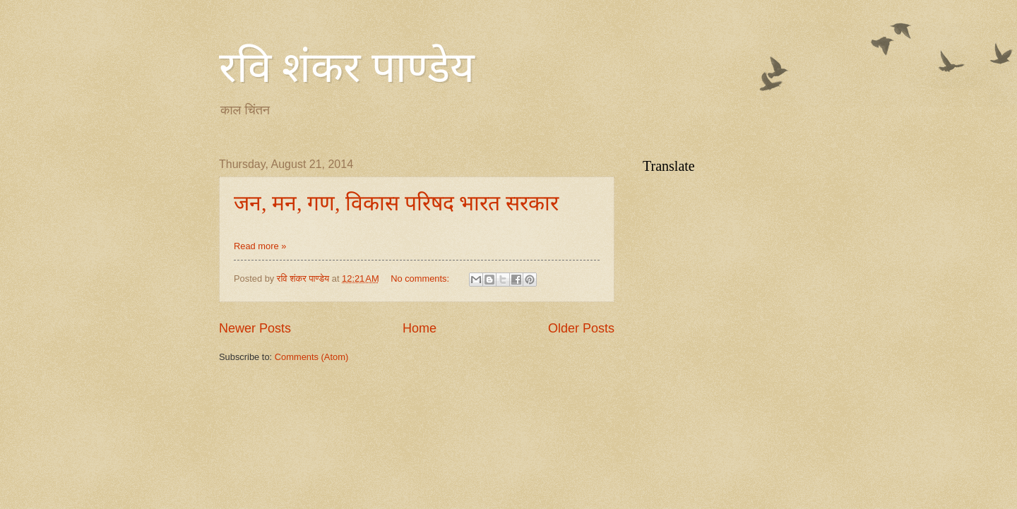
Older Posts (581, 328)
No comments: (421, 278)
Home (419, 328)
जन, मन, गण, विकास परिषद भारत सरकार (396, 203)
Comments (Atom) (311, 357)
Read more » (260, 246)
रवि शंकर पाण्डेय (347, 67)
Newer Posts (255, 328)
